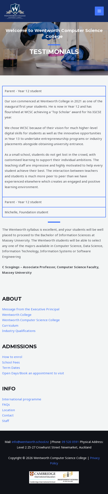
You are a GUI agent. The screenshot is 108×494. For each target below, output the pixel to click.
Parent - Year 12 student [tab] (23, 91)
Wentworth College (16, 314)
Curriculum (10, 325)
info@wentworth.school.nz (30, 442)
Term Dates (11, 367)
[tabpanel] (54, 146)
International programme (21, 399)
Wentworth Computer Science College (31, 320)
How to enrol (12, 357)
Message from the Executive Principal (30, 309)
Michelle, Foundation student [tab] (26, 212)
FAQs (6, 404)
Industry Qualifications (19, 331)
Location (8, 410)
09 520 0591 (70, 442)
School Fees (11, 362)
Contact (8, 415)
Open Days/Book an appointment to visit (33, 373)
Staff (5, 421)
